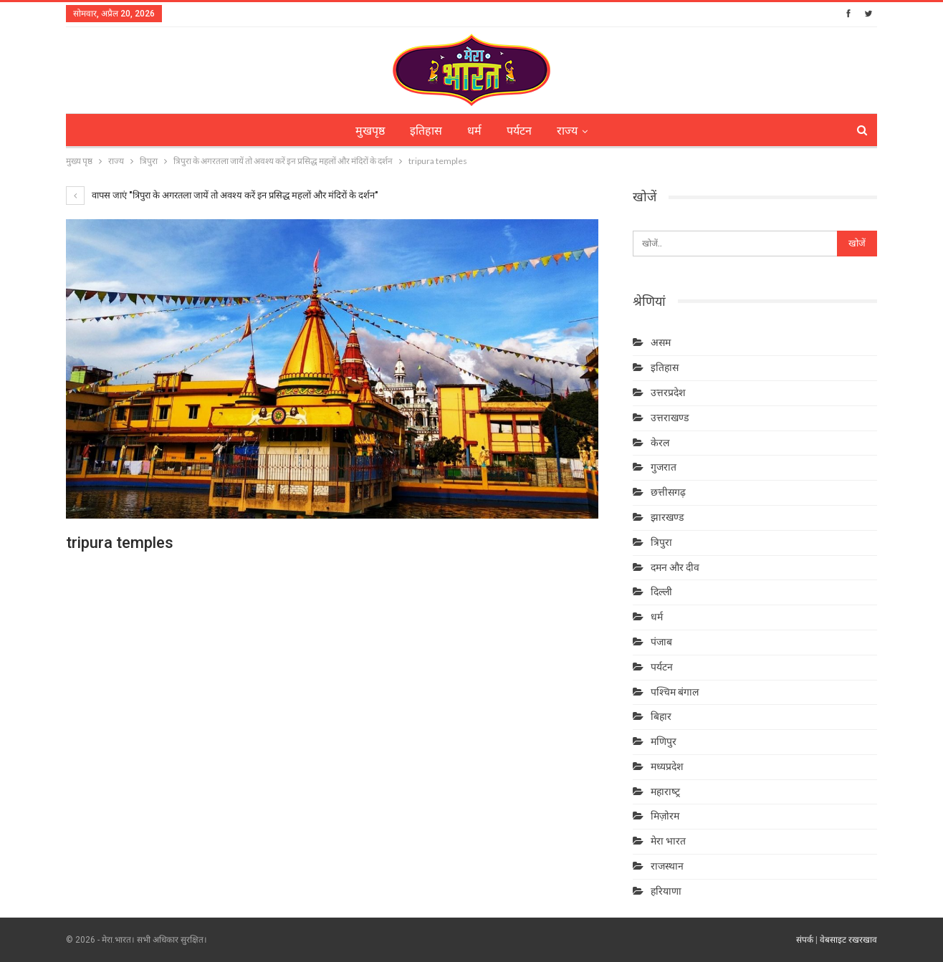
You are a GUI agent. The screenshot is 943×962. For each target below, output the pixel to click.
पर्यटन (519, 131)
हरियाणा (666, 891)
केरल (660, 442)
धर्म (474, 131)
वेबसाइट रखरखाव (848, 940)
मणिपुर (663, 741)
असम (661, 342)
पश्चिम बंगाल (675, 692)
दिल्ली (661, 591)
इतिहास (426, 131)
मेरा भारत (668, 841)
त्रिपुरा (661, 542)
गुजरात (663, 467)
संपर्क (804, 940)
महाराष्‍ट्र (665, 791)
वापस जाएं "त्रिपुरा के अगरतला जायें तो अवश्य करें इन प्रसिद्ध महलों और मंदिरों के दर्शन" (222, 195)
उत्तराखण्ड (670, 417)
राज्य (567, 131)
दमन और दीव (675, 567)
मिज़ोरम (665, 816)
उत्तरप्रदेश (668, 392)
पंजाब (661, 642)
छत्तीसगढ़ (668, 492)
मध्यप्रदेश (667, 766)
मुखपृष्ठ (370, 131)
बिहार (661, 716)
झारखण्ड (667, 517)
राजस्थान (667, 866)
